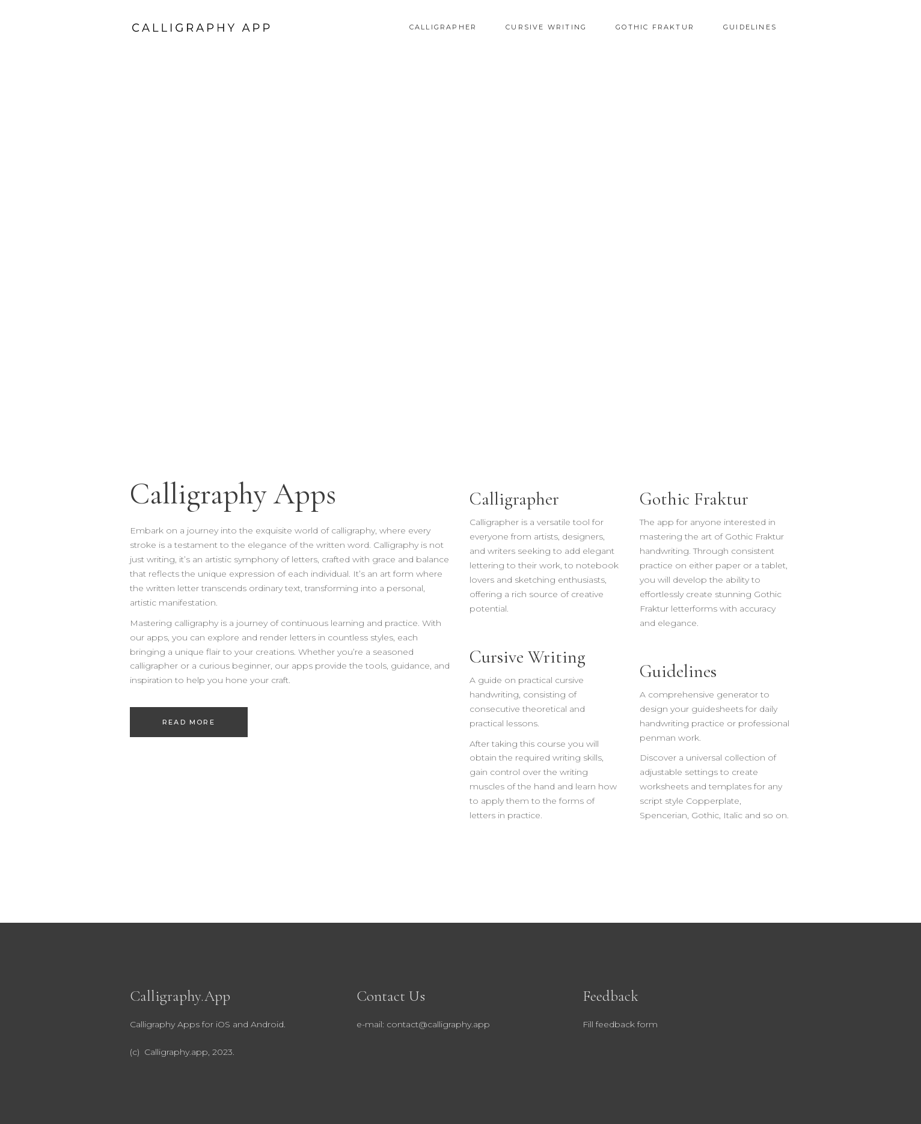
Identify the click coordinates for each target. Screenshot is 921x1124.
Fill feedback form (620, 1024)
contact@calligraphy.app (438, 1024)
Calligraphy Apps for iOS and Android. (208, 1024)
